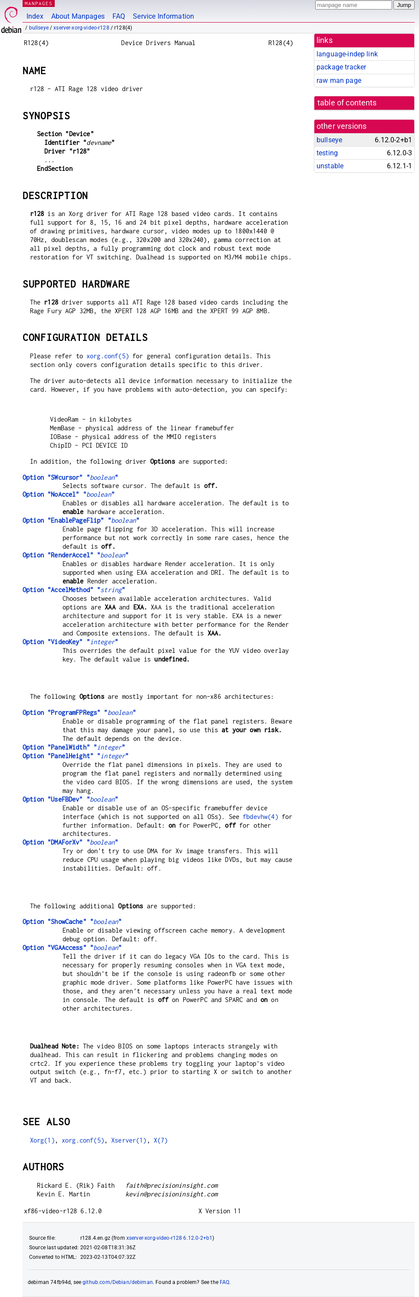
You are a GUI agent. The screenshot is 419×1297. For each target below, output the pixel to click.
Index (34, 16)
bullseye (39, 28)
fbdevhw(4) (260, 816)
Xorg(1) (42, 1140)
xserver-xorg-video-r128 (81, 28)
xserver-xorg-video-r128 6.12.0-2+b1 (169, 1238)
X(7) (161, 1140)
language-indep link (347, 54)
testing (327, 153)
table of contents (347, 102)
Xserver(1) (129, 1140)
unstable (330, 166)
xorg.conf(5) (107, 356)
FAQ (118, 16)
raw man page (339, 80)
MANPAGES (39, 3)
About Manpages (78, 16)
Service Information (163, 16)
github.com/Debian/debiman (117, 1282)
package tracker (341, 67)
